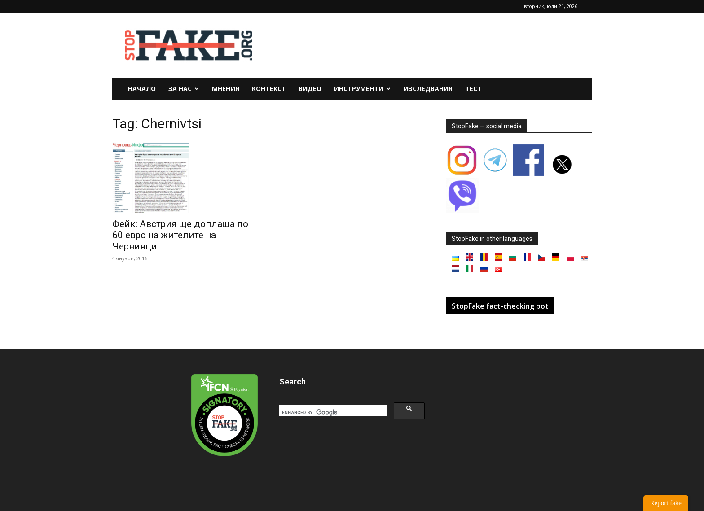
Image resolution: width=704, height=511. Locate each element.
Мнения (225, 88)
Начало (142, 88)
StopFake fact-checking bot (500, 306)
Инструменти (362, 88)
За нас (183, 88)
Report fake (666, 503)
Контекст (269, 88)
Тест (473, 88)
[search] (332, 412)
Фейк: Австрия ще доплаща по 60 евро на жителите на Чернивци (180, 235)
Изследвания (428, 88)
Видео (310, 88)
